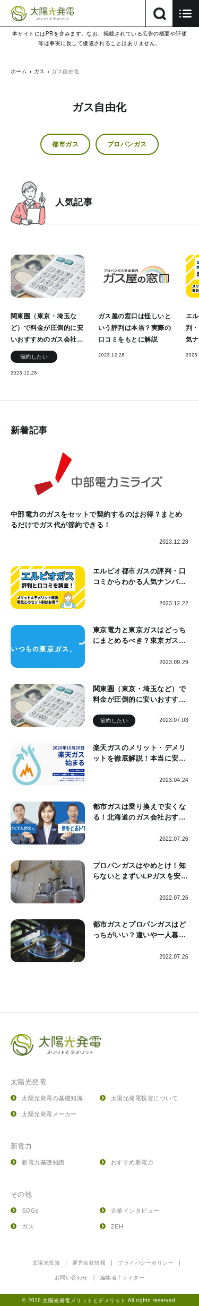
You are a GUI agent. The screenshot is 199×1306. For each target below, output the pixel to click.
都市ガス (65, 144)
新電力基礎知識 (38, 1162)
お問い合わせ (71, 1278)
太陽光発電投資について (139, 1098)
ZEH (112, 1226)
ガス (22, 1226)
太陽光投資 (46, 1263)
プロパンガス (127, 144)
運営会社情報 (89, 1263)
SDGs (25, 1210)
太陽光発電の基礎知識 (47, 1098)
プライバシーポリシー (146, 1263)
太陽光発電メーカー (44, 1114)
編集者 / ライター (122, 1278)
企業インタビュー (130, 1210)
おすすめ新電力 (127, 1162)
